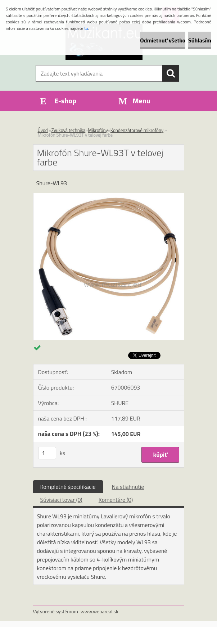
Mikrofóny (98, 130)
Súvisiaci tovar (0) (61, 499)
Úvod (43, 130)
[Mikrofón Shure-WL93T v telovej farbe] (108, 196)
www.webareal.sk (99, 611)
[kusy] (47, 453)
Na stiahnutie (128, 486)
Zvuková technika (68, 130)
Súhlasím (199, 40)
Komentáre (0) (116, 499)
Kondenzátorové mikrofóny (136, 130)
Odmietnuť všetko (162, 40)
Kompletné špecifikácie (68, 486)
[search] (170, 73)
